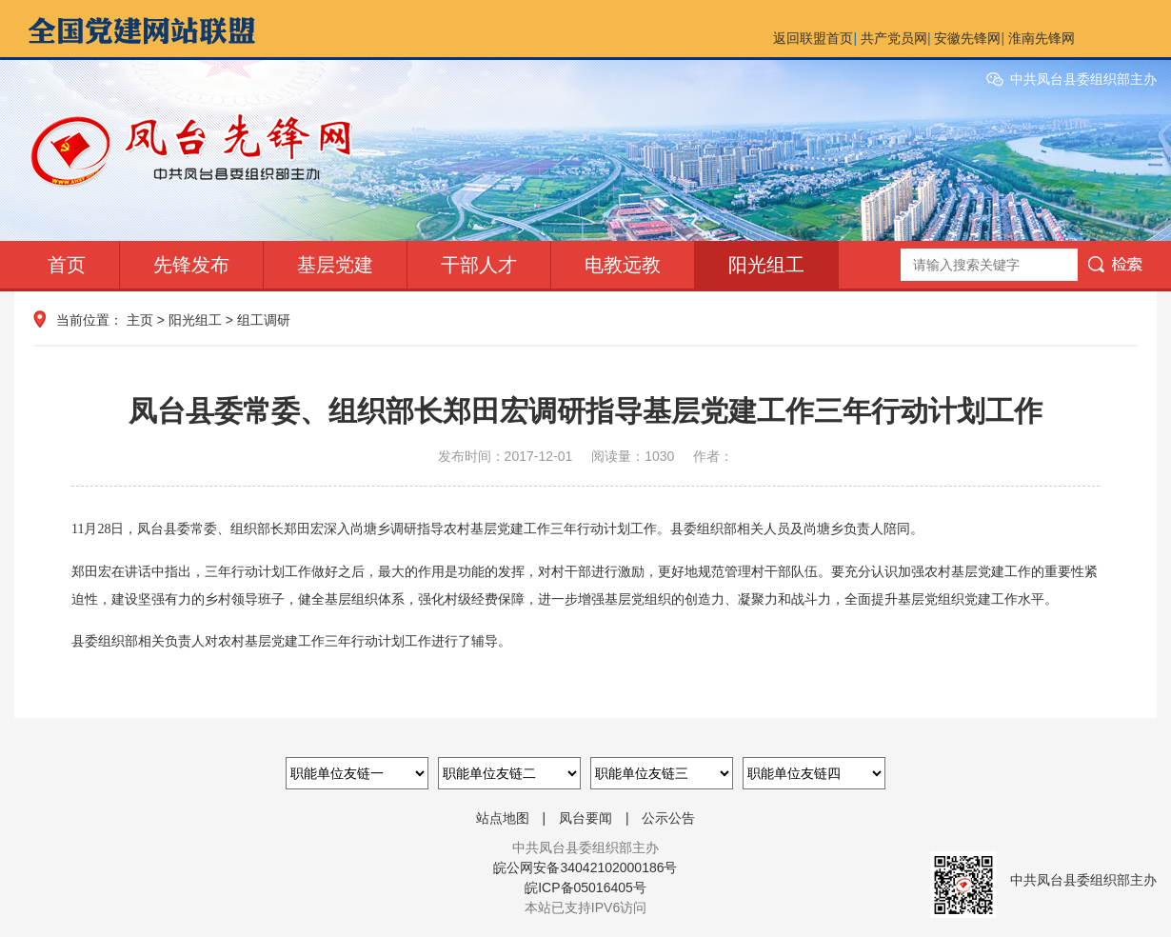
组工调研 (263, 320)
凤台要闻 (585, 818)
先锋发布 (191, 264)
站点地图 (502, 818)
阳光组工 (766, 264)
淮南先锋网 (1041, 38)
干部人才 (479, 264)
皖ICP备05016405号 (585, 887)
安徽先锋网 (967, 38)
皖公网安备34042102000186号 (585, 867)
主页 (140, 320)
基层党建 (335, 264)
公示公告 (668, 818)
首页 (67, 264)
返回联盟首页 (813, 38)
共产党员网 (894, 38)
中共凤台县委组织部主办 (1083, 79)
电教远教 (623, 264)
